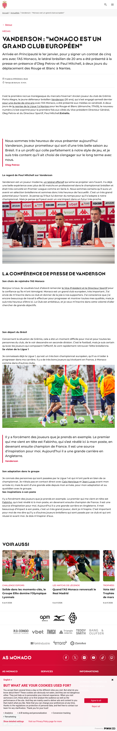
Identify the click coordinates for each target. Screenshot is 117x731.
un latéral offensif (54, 182)
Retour (7, 24)
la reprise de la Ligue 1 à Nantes (30, 106)
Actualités (15, 13)
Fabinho (7, 502)
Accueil (5, 13)
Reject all (96, 706)
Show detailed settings (13, 721)
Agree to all (96, 700)
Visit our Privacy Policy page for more (45, 721)
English (8, 680)
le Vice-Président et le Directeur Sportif (84, 288)
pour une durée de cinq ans (18, 103)
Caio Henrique (70, 481)
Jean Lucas (88, 481)
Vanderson (57, 99)
